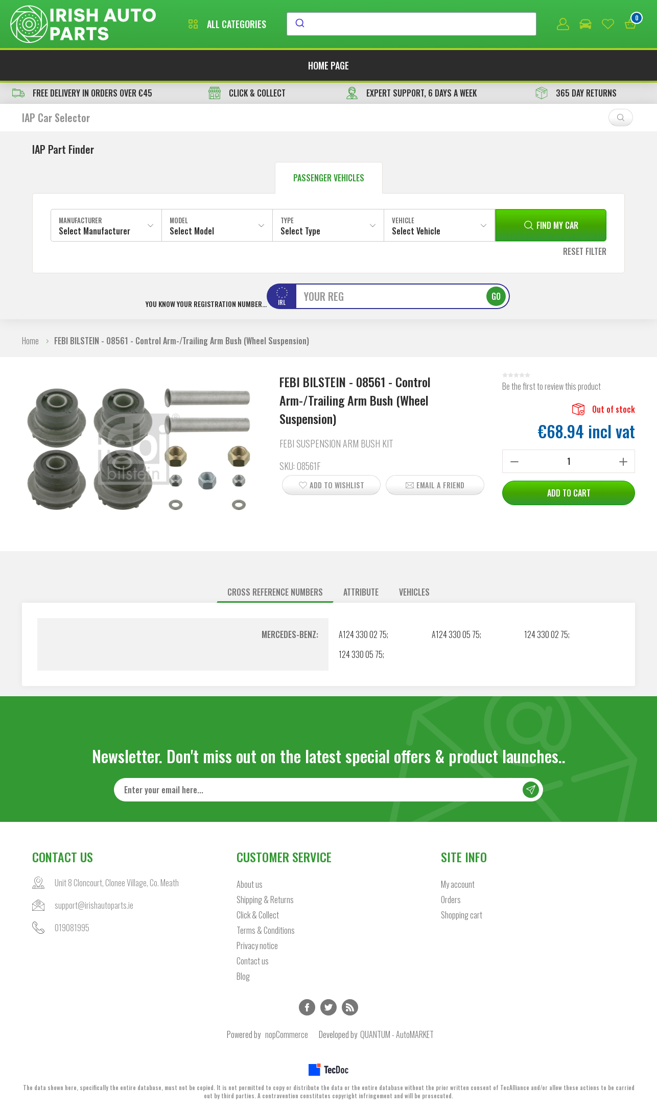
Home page (328, 65)
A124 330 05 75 (456, 634)
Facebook (307, 1007)
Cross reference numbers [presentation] (275, 592)
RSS (350, 1007)
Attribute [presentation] (361, 592)
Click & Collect (258, 915)
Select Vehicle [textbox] (416, 231)
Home (30, 341)
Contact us (253, 961)
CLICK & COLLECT (247, 93)
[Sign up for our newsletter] (328, 789)
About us (250, 884)
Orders (451, 899)
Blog (243, 976)
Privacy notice (257, 945)
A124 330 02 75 (363, 634)
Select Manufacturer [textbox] (94, 231)
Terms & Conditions (266, 930)
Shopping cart (461, 915)
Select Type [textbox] (300, 231)
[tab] (275, 592)
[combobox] (411, 24)
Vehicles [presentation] (414, 592)
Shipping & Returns (265, 899)
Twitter (328, 1007)
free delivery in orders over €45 (82, 93)
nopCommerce (286, 1034)
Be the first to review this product (551, 386)
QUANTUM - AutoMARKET (397, 1034)
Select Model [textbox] (192, 231)
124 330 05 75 (361, 654)
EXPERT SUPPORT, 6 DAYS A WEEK (411, 93)
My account (458, 884)
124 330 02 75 (546, 634)
